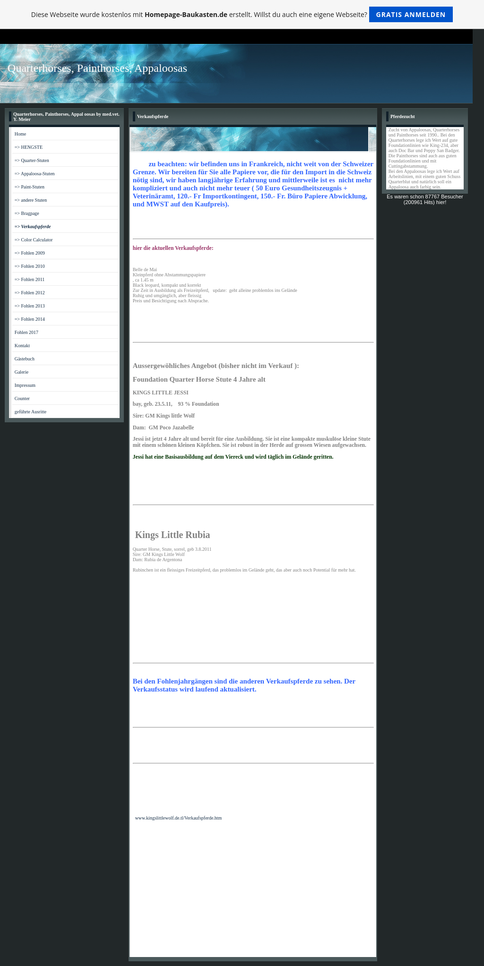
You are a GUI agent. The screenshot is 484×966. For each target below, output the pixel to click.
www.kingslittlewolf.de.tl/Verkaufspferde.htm (178, 818)
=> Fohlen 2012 (30, 292)
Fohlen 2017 (26, 332)
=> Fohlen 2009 (30, 253)
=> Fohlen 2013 (30, 305)
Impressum (25, 385)
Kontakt (22, 345)
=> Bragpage (27, 213)
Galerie (21, 372)
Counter (22, 398)
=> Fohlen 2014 (30, 319)
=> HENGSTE (29, 147)
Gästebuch (25, 358)
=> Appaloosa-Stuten (35, 173)
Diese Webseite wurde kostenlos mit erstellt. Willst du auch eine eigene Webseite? (242, 14)
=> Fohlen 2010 (30, 266)
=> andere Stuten (31, 200)
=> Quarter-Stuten (32, 160)
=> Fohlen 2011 (30, 279)
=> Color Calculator (34, 239)
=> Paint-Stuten (29, 186)
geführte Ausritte (30, 411)
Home (20, 134)
